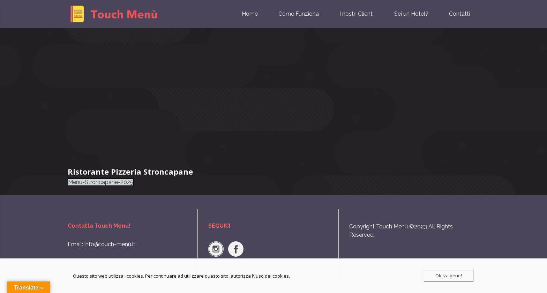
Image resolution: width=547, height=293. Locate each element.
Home (250, 13)
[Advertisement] (273, 98)
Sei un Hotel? (411, 13)
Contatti (459, 13)
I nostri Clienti (356, 13)
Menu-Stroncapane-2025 (100, 182)
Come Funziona (298, 13)
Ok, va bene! (448, 275)
